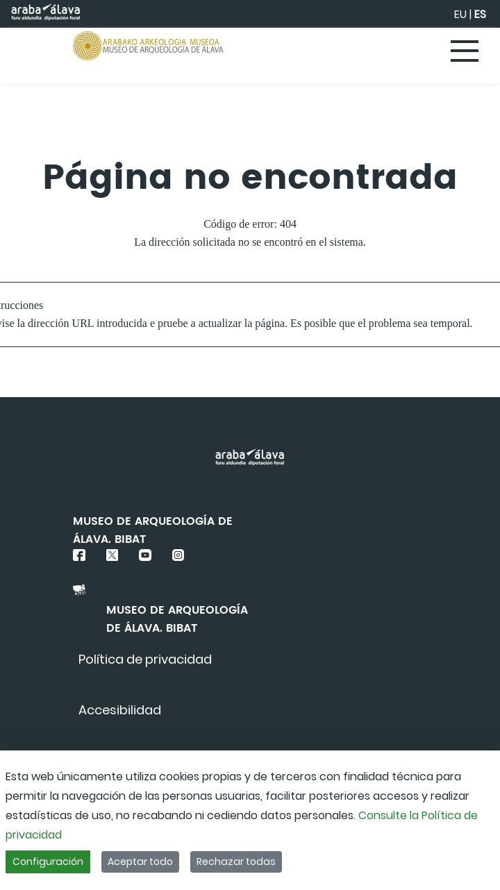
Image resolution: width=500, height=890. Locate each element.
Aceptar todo (140, 861)
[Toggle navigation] (465, 52)
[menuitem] (145, 659)
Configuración (47, 861)
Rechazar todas (236, 861)
